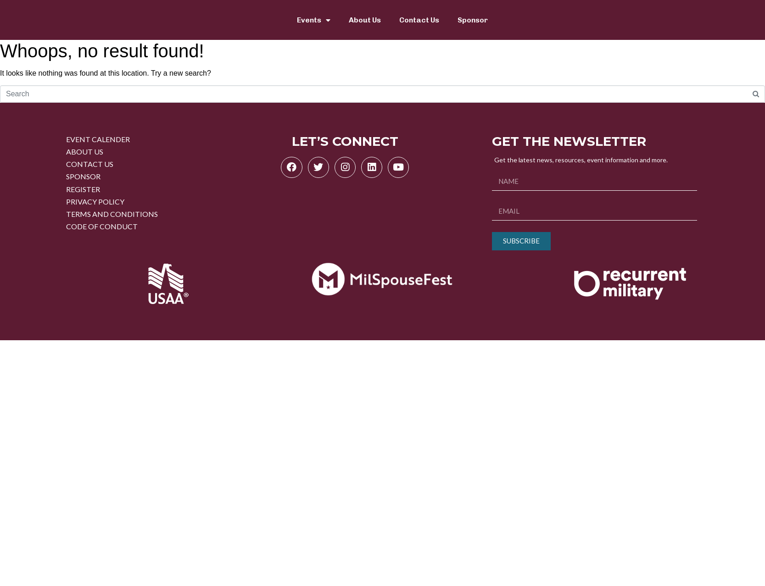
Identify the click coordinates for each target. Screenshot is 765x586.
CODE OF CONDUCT (102, 226)
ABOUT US (84, 151)
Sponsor (473, 20)
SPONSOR (83, 176)
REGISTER (83, 189)
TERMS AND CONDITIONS (112, 214)
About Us (365, 20)
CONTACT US (89, 164)
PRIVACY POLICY (95, 201)
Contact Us (419, 20)
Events (313, 20)
